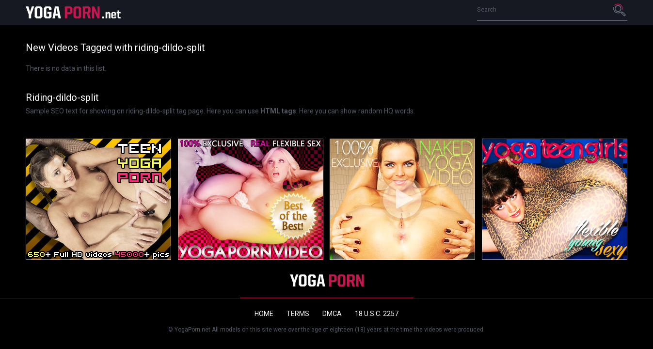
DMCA (332, 313)
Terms (298, 313)
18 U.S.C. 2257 (376, 313)
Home (264, 313)
